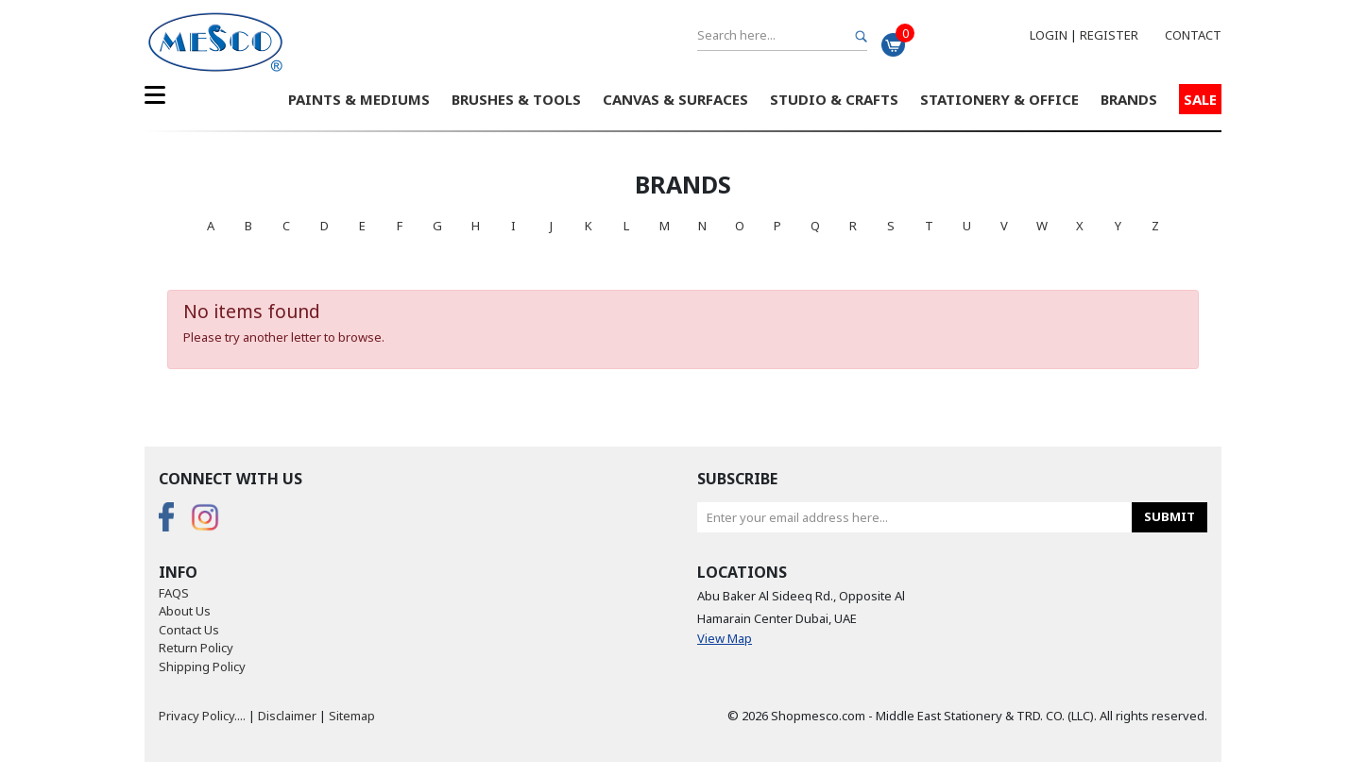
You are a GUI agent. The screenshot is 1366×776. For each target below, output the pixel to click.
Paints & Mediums (359, 99)
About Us (185, 610)
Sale (1200, 99)
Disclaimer (287, 715)
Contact (1193, 34)
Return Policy (196, 647)
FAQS (174, 592)
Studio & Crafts (834, 99)
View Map (724, 638)
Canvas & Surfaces (675, 99)
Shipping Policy (202, 666)
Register (1109, 34)
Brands (1129, 99)
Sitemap (352, 715)
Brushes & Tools (516, 99)
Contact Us (189, 629)
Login (1048, 34)
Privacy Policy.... (202, 715)
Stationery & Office (999, 99)
